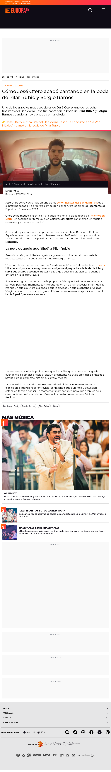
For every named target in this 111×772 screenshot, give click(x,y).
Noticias (20, 77)
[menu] (104, 10)
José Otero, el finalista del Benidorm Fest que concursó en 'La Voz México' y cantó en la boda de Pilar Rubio (51, 123)
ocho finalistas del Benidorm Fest (77, 202)
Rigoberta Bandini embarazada (18, 2)
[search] (90, 10)
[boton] (82, 708)
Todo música (33, 77)
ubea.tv (100, 265)
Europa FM (7, 77)
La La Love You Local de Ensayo (18, 3)
